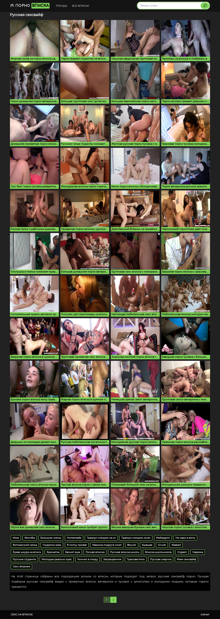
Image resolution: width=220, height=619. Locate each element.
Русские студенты (24, 559)
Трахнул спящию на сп (101, 537)
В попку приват (77, 545)
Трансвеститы (136, 559)
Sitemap (205, 614)
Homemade (74, 537)
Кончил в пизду (87, 559)
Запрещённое (112, 559)
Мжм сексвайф (186, 559)
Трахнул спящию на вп (135, 537)
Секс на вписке (22, 614)
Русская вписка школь (124, 552)
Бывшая (147, 545)
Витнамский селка (25, 545)
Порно (30, 6)
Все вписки (80, 5)
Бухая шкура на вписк (27, 552)
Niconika (29, 537)
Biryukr (131, 545)
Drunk (162, 545)
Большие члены (50, 537)
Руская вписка (95, 552)
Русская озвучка (160, 559)
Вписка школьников (158, 552)
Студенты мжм (51, 545)
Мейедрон (163, 537)
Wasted (176, 545)
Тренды (61, 5)
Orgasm (182, 552)
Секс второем (21, 566)
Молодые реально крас (57, 559)
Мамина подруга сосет (107, 545)
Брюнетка (53, 552)
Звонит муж (72, 552)
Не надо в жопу (185, 537)
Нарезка (197, 552)
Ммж (16, 537)
